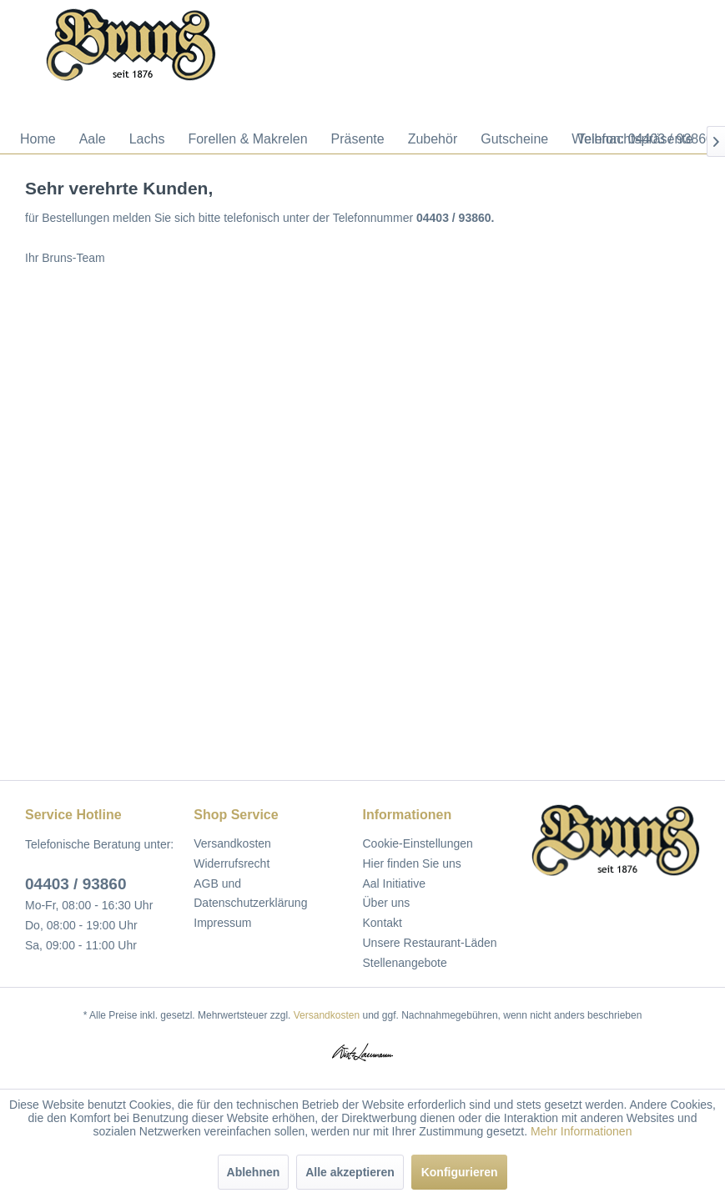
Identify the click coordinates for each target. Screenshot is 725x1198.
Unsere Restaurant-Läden (430, 942)
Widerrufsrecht (231, 863)
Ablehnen (253, 1172)
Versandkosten (232, 843)
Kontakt (382, 922)
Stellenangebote (405, 962)
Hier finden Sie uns (412, 863)
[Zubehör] (433, 139)
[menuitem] (38, 139)
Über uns (386, 902)
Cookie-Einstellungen (418, 843)
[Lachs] (147, 139)
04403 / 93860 (76, 884)
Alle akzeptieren (350, 1172)
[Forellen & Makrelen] (247, 139)
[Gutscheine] (514, 139)
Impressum (222, 922)
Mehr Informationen (581, 1131)
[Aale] (93, 139)
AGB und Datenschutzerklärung (250, 893)
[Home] (38, 139)
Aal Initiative (394, 883)
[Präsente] (358, 139)
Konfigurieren (459, 1172)
